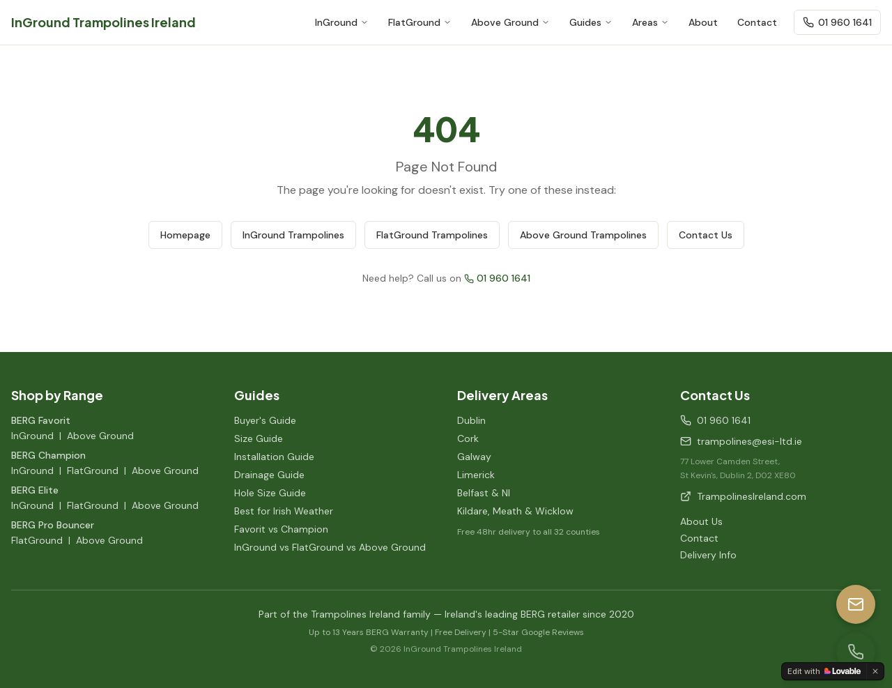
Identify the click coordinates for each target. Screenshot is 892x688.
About (703, 22)
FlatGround (420, 22)
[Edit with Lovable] (824, 671)
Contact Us (705, 235)
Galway (474, 456)
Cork (468, 438)
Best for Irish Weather (283, 511)
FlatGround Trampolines (432, 235)
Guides (591, 22)
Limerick (476, 474)
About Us (701, 521)
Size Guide (258, 438)
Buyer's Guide (265, 420)
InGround (342, 22)
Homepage (185, 235)
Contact (757, 22)
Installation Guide (274, 456)
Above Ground (510, 22)
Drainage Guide (269, 474)
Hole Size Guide (270, 493)
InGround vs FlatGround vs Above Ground (330, 547)
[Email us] (855, 604)
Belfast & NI (483, 493)
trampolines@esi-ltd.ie (741, 441)
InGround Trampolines (293, 235)
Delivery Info (708, 555)
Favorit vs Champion (281, 529)
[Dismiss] (875, 671)
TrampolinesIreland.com (743, 496)
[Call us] (855, 651)
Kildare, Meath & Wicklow (515, 511)
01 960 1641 (837, 22)
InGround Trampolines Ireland (103, 22)
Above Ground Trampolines (583, 235)
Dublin (471, 420)
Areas (650, 22)
